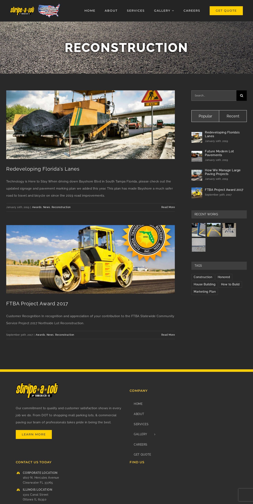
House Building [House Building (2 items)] (204, 284)
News (46, 207)
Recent (233, 116)
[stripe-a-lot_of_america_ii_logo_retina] (22, 7)
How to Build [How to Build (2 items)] (230, 284)
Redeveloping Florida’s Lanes (43, 169)
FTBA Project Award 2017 (37, 304)
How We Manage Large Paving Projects (223, 172)
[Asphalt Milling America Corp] (49, 4)
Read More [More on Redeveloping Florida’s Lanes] (168, 207)
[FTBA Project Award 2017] (196, 191)
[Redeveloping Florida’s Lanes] (196, 135)
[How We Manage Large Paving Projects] (196, 173)
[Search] (241, 95)
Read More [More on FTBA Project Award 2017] (168, 334)
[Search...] (213, 95)
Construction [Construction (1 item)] (203, 277)
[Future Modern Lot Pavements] (196, 154)
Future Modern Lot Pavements (219, 153)
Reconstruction (61, 207)
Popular (205, 116)
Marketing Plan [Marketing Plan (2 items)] (205, 291)
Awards (37, 207)
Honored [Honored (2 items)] (224, 277)
